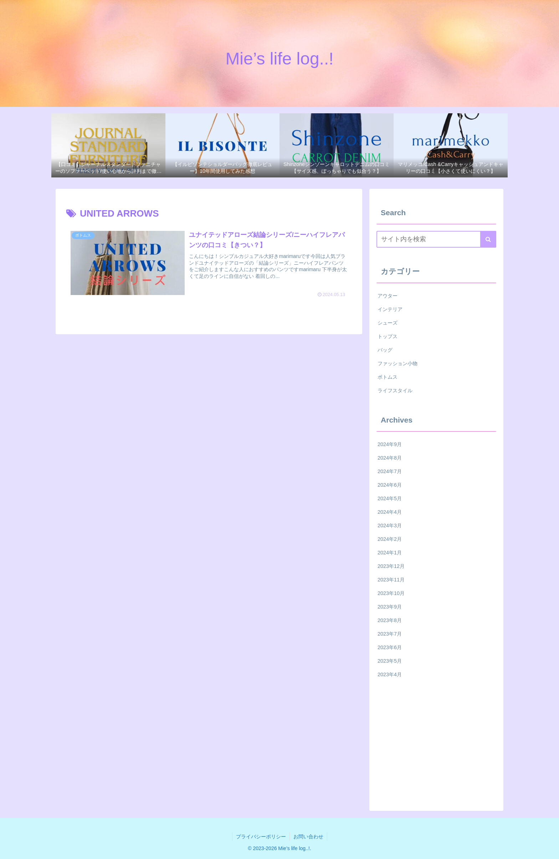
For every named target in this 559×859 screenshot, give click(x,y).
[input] (436, 239)
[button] (488, 239)
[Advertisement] (436, 742)
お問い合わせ (308, 836)
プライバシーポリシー (261, 836)
